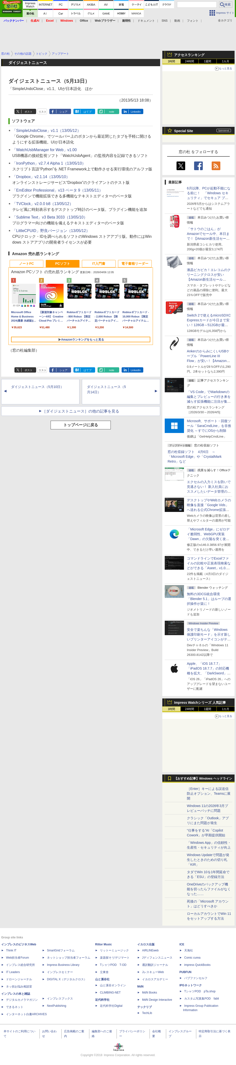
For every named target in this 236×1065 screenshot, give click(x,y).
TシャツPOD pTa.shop (200, 991)
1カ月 (225, 61)
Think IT (11, 950)
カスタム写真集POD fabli (201, 998)
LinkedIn (136, 111)
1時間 (171, 61)
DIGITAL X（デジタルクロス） (67, 979)
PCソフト (62, 263)
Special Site (183, 131)
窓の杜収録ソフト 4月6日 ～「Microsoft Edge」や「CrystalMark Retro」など (195, 456)
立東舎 (104, 972)
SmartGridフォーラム (61, 950)
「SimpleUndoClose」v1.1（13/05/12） (46, 131)
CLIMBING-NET (110, 992)
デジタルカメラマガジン (22, 999)
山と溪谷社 (102, 979)
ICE (181, 944)
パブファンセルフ (195, 978)
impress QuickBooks (197, 965)
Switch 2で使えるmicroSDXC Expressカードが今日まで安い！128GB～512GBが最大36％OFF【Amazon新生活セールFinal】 (209, 324)
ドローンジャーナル (19, 979)
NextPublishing (56, 1005)
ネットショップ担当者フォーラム (68, 957)
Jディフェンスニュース (157, 957)
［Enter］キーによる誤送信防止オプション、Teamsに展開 (208, 793)
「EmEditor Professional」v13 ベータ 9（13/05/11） (57, 190)
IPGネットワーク (190, 985)
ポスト (29, 111)
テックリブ (144, 1007)
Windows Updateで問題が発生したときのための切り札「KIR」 (208, 859)
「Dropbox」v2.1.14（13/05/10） (41, 177)
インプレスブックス (60, 998)
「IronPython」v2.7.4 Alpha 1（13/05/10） (49, 163)
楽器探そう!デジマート (115, 957)
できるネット (14, 1007)
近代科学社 (102, 999)
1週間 (207, 61)
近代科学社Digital (111, 1005)
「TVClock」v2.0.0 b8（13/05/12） (42, 204)
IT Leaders (13, 972)
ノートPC (26, 263)
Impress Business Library (63, 965)
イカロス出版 (146, 944)
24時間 (189, 61)
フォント (192, 20)
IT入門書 (98, 263)
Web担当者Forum (17, 957)
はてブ (88, 111)
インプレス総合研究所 (20, 965)
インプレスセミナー (60, 972)
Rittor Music (103, 944)
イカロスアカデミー (155, 979)
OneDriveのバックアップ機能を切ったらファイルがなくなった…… (209, 889)
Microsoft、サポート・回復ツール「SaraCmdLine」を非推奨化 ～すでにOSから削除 (209, 425)
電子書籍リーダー (134, 263)
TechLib (147, 1013)
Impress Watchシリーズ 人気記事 (200, 702)
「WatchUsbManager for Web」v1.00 (44, 150)
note (111, 111)
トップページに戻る (80, 425)
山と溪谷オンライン (113, 985)
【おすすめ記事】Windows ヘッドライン (203, 778)
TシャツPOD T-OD (113, 965)
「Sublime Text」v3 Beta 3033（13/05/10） (49, 217)
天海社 (188, 950)
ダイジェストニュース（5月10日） (37, 387)
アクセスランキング (189, 55)
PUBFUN (185, 972)
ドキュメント (146, 20)
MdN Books (149, 992)
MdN (140, 986)
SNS (165, 20)
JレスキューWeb (153, 972)
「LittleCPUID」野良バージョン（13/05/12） (51, 231)
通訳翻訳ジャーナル (155, 965)
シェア (63, 111)
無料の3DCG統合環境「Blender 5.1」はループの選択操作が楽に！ (209, 599)
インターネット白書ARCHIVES (26, 1014)
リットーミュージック (114, 950)
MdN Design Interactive (157, 999)
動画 (177, 20)
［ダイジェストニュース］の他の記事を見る (80, 411)
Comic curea (192, 957)
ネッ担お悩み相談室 (19, 986)
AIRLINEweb (150, 950)
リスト (42, 111)
